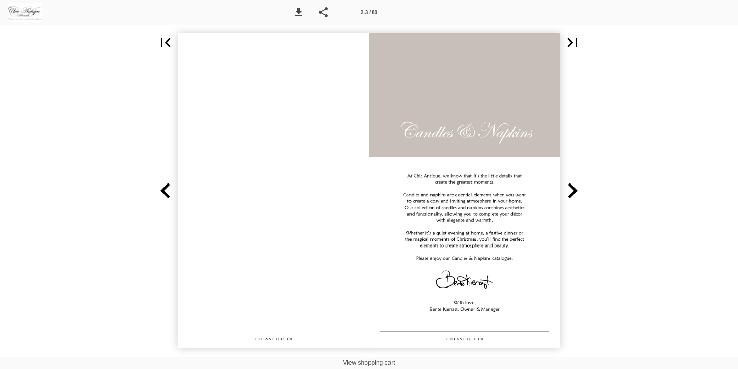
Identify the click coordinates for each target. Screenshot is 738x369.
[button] (298, 12)
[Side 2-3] (369, 12)
